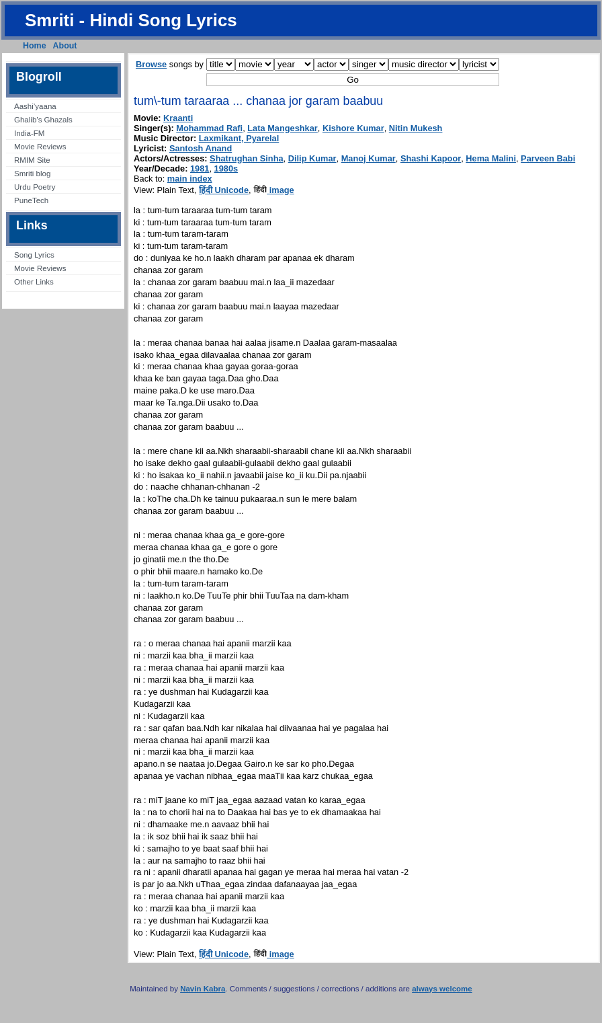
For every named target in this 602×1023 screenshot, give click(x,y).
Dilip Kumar (312, 158)
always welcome (442, 989)
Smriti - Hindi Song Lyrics (131, 20)
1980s (226, 168)
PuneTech (31, 200)
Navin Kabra (202, 989)
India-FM (29, 133)
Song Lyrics (34, 255)
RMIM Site (32, 160)
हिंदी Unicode (224, 190)
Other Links (34, 282)
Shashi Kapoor (430, 158)
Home (34, 45)
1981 (199, 168)
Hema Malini (491, 158)
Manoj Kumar (368, 158)
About (65, 45)
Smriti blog (32, 173)
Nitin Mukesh (416, 128)
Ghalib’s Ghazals (43, 120)
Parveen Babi (548, 158)
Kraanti (178, 118)
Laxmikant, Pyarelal (239, 138)
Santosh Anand (200, 148)
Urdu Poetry (34, 187)
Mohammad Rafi (209, 128)
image (273, 190)
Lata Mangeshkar (282, 128)
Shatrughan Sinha (247, 158)
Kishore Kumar (353, 128)
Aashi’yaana (35, 106)
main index (189, 179)
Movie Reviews (40, 147)
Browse (151, 64)
